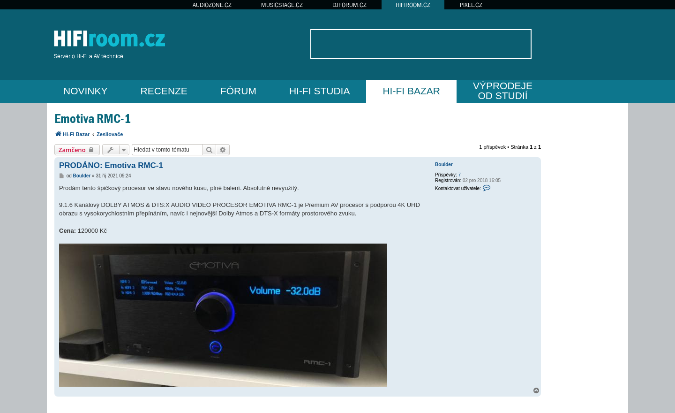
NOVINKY (85, 90)
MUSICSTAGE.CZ (282, 4)
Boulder (444, 164)
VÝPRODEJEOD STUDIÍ (502, 90)
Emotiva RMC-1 (92, 118)
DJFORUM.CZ (349, 4)
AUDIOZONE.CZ (212, 4)
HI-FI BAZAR (411, 90)
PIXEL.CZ (471, 4)
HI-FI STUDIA (319, 90)
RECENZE (164, 90)
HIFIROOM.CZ (413, 4)
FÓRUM (238, 90)
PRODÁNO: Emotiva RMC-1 (111, 165)
